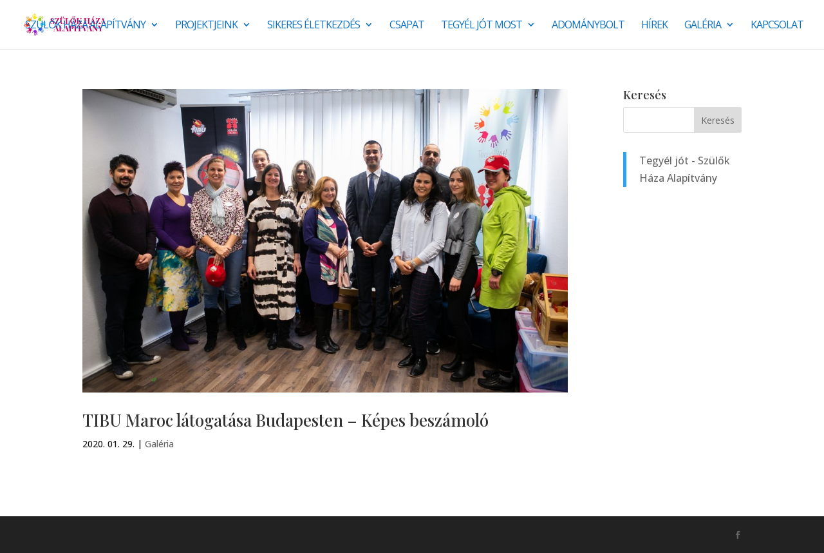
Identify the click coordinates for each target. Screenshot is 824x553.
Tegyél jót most (481, 26)
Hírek (654, 26)
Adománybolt (588, 26)
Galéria (702, 26)
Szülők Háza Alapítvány (85, 26)
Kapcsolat (777, 26)
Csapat (406, 26)
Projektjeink (206, 26)
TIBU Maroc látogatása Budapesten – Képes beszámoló (285, 420)
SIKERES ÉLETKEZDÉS (313, 26)
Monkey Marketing (151, 534)
